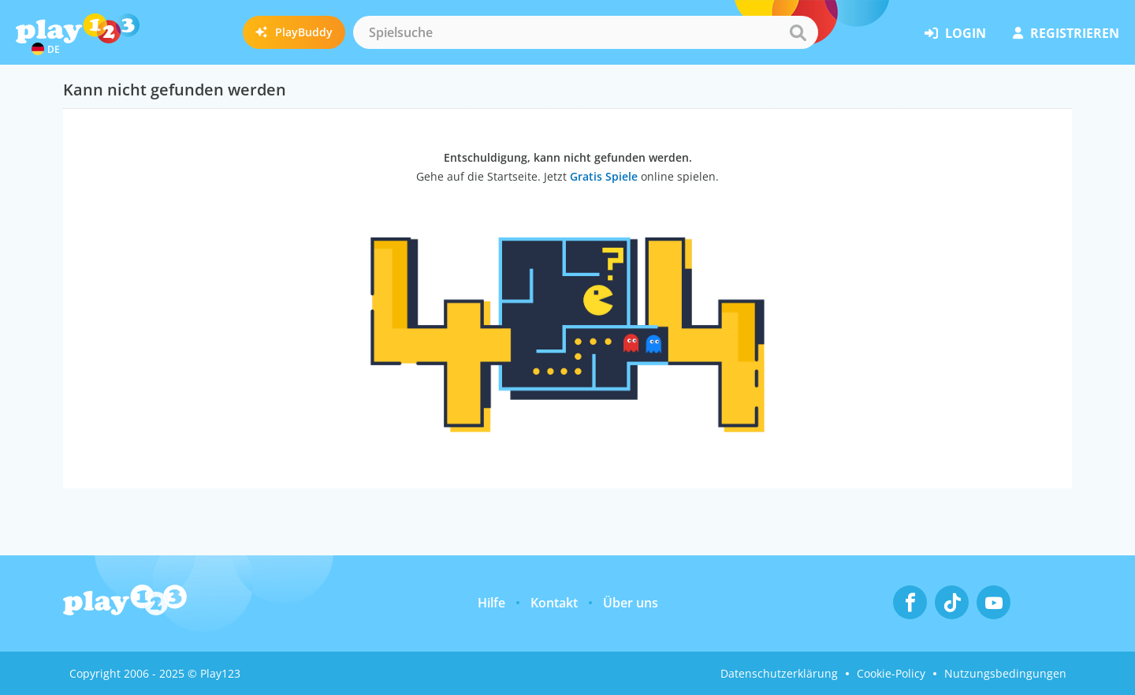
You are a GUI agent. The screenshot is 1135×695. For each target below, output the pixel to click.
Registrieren (1066, 33)
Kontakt (554, 602)
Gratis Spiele (604, 176)
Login (955, 33)
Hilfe (491, 602)
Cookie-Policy (891, 673)
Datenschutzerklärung (779, 673)
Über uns (630, 602)
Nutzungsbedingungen (1005, 673)
